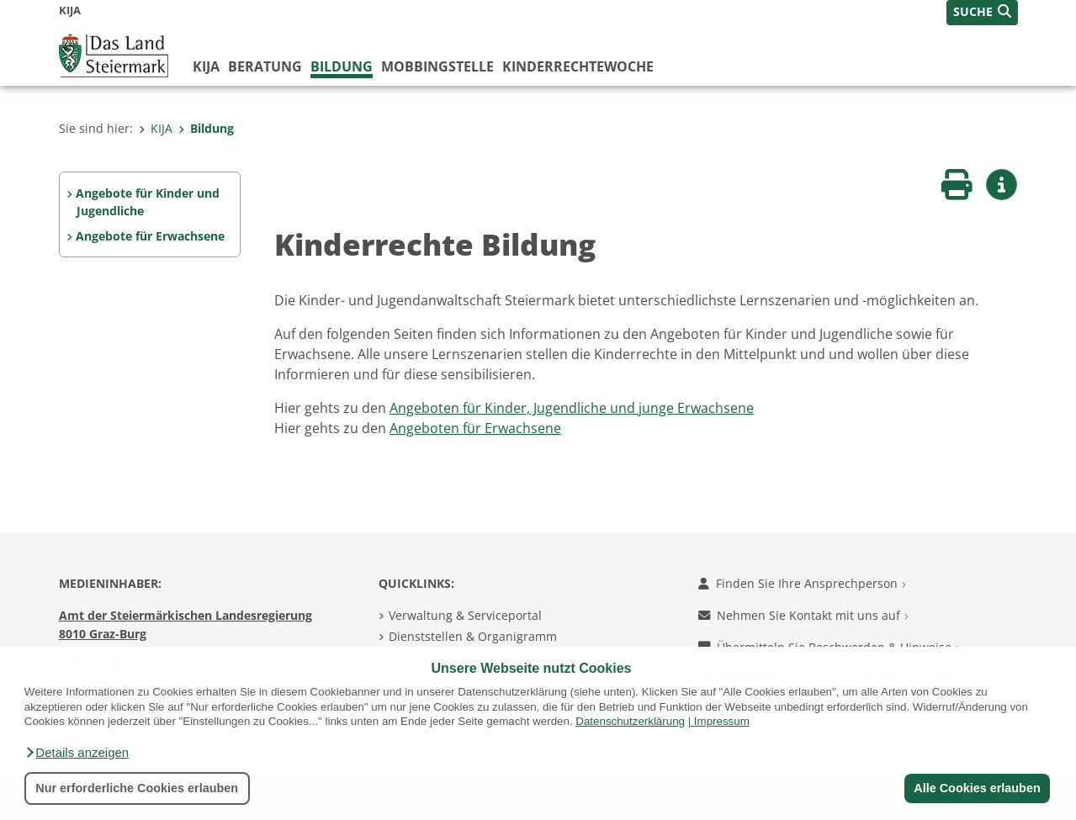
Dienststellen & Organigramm (473, 636)
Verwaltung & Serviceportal (465, 615)
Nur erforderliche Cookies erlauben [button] (136, 788)
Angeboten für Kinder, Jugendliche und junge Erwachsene (572, 408)
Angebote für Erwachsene (150, 236)
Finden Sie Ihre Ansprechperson (802, 583)
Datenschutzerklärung (630, 721)
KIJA (206, 66)
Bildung (341, 66)
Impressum (722, 721)
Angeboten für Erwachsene (475, 428)
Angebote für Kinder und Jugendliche (148, 202)
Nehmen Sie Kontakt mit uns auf (803, 615)
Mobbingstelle (437, 66)
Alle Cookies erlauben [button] (977, 788)
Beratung (265, 66)
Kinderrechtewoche (578, 66)
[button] (76, 752)
